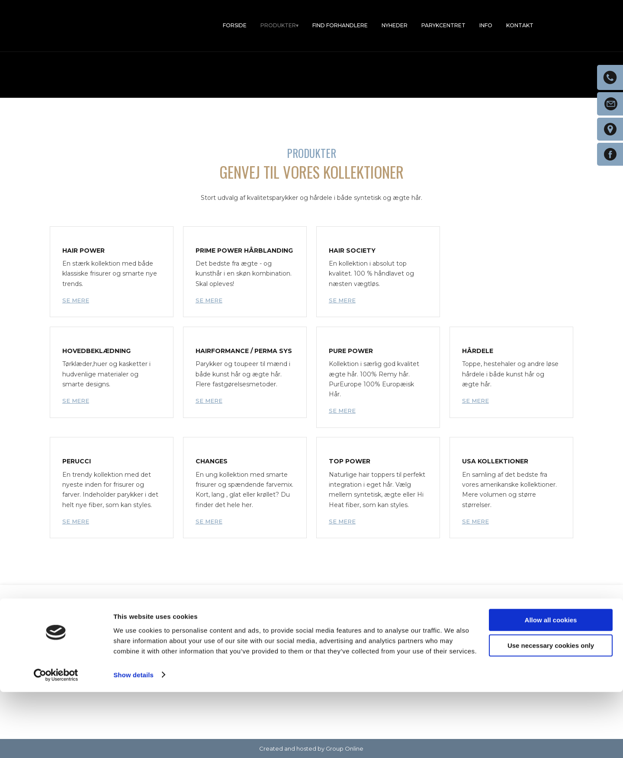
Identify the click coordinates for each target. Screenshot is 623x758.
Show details (133, 741)
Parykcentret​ (443, 25)
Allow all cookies (551, 686)
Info (485, 25)
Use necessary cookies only (550, 711)
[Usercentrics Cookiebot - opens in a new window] (56, 741)
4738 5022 (223, 663)
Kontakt (519, 25)
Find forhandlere (340, 25)
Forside (235, 25)
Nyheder (395, 25)
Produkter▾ (279, 25)
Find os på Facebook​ (486, 661)
